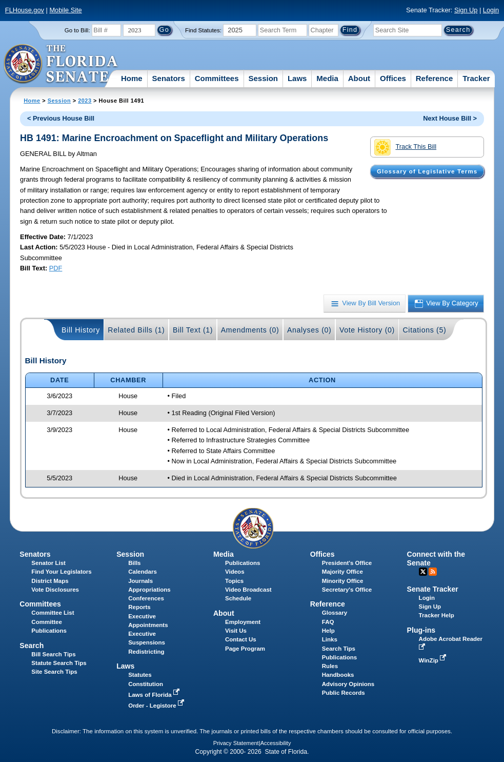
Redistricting (146, 652)
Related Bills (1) (136, 330)
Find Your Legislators (61, 572)
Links (329, 639)
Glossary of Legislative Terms (427, 171)
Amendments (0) (250, 330)
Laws (297, 78)
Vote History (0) (367, 330)
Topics (234, 581)
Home (132, 78)
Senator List (48, 563)
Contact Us (240, 639)
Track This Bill (405, 147)
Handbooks (338, 675)
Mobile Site (65, 10)
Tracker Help (436, 615)
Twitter (423, 572)
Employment (242, 622)
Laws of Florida (155, 695)
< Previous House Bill (60, 118)
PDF (56, 268)
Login (491, 10)
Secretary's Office (347, 590)
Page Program (245, 649)
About (359, 78)
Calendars (142, 572)
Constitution (145, 684)
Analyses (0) (309, 330)
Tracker (476, 78)
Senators (168, 78)
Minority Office (343, 581)
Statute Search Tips (58, 663)
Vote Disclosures (55, 590)
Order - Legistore (157, 705)
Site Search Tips (54, 672)
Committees (217, 78)
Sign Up (466, 10)
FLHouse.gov (24, 10)
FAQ (328, 622)
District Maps (49, 581)
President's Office (347, 563)
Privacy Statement (236, 743)
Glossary (334, 613)
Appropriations (149, 590)
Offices (393, 78)
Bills (134, 563)
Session (263, 78)
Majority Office (342, 572)
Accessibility (275, 743)
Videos (235, 572)
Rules (330, 666)
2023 (84, 100)
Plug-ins (421, 630)
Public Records (343, 693)
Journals (140, 581)
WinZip (433, 660)
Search (31, 645)
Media (327, 78)
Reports (139, 607)
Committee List (52, 613)
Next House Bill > (450, 118)
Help (328, 631)
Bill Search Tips (53, 654)
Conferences (146, 598)
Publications (242, 563)
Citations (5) (424, 330)
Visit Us (236, 631)
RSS (433, 572)
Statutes (139, 675)
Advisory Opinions (348, 684)
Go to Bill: (77, 30)
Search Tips (338, 649)
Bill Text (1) (193, 330)
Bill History (81, 330)
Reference (434, 78)
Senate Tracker (432, 589)
